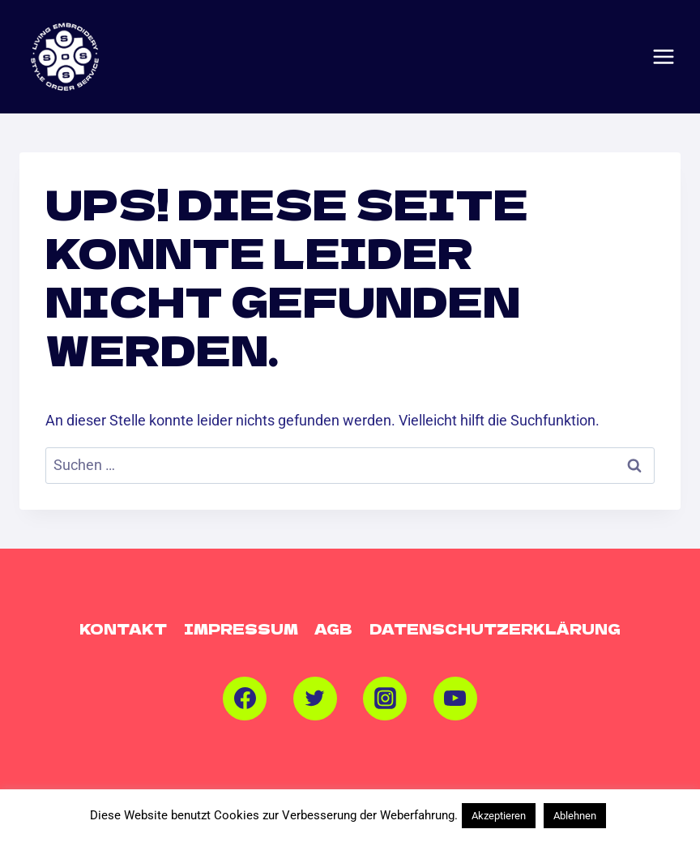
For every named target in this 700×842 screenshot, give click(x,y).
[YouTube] (455, 698)
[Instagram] (385, 698)
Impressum (241, 628)
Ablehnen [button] (574, 816)
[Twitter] (315, 698)
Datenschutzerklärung (495, 628)
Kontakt (123, 628)
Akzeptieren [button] (499, 816)
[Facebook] (245, 698)
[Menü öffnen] (663, 57)
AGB (333, 628)
